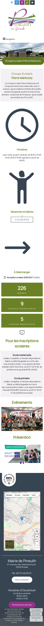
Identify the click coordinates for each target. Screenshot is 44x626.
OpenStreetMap (22, 549)
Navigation (10, 39)
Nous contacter (22, 579)
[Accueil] (22, 19)
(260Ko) (23, 277)
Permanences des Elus (22, 604)
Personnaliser (36, 619)
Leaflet (8, 549)
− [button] (37, 545)
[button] (37, 495)
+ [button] (37, 542)
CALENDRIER (22, 219)
